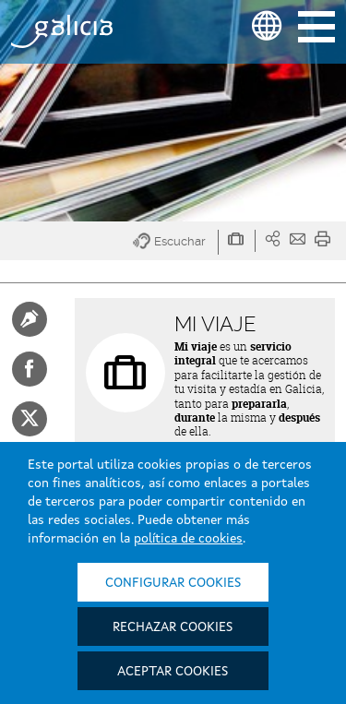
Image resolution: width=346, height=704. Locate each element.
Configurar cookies (173, 583)
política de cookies (188, 538)
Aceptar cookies (172, 671)
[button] (176, 242)
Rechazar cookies (173, 627)
